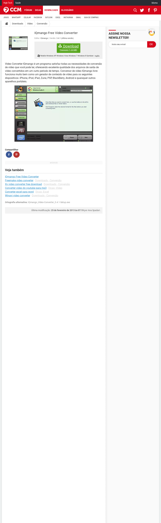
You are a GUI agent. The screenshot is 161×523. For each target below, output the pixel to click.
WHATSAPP (16, 17)
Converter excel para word (19, 191)
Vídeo (30, 23)
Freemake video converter (19, 180)
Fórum (28, 10)
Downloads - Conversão (48, 180)
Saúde (18, 3)
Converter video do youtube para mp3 (26, 188)
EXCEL (58, 17)
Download (68, 47)
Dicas (38, 10)
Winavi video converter (17, 195)
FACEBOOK (38, 17)
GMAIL (78, 17)
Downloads (51, 10)
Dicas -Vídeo (55, 188)
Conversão (42, 23)
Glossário (67, 10)
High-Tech (7, 3)
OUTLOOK (49, 17)
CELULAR (27, 17)
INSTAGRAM (68, 17)
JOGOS (6, 17)
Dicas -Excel (42, 191)
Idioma (155, 3)
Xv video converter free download (23, 184)
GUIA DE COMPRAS (91, 17)
